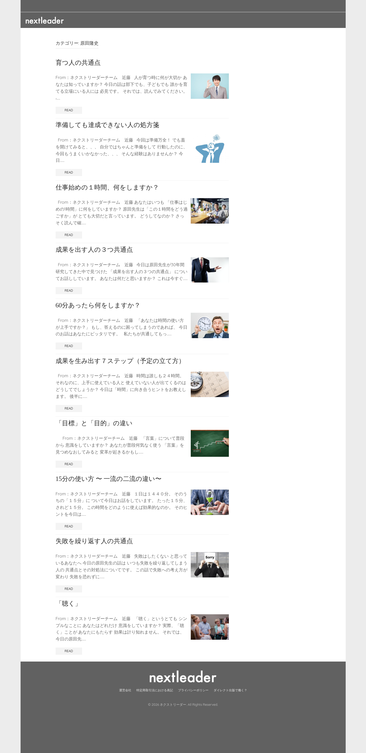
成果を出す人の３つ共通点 (94, 249)
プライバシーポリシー (193, 690)
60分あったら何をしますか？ (98, 305)
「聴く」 (68, 603)
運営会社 (125, 690)
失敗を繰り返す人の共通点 (94, 541)
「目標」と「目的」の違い (94, 423)
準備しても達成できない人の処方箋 (107, 124)
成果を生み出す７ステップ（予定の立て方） (120, 360)
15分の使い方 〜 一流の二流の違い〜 (109, 478)
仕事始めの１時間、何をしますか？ (107, 187)
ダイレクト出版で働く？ (230, 690)
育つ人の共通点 (78, 62)
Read (69, 110)
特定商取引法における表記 (154, 690)
